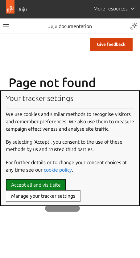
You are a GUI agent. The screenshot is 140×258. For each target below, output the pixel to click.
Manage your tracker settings (43, 196)
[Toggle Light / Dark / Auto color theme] (134, 26)
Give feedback (111, 44)
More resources (110, 8)
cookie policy (58, 170)
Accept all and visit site (36, 185)
